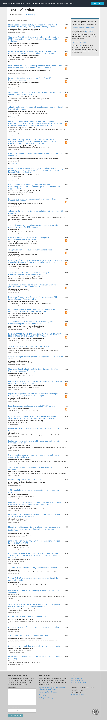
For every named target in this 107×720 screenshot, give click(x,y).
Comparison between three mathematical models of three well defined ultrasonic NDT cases (34, 93)
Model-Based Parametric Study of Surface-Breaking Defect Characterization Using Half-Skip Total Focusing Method (32, 26)
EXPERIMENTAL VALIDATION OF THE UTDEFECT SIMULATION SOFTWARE (33, 429)
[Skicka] (15, 715)
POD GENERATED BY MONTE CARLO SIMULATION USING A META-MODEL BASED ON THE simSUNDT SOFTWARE (35, 335)
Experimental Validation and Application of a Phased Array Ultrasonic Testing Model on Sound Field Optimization (32, 52)
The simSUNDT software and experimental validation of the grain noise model (33, 579)
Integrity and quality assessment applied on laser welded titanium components (32, 200)
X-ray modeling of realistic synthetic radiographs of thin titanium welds (35, 357)
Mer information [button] (69, 3)
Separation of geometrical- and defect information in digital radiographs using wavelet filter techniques (33, 394)
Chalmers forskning (77, 680)
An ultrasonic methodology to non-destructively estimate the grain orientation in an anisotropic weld (33, 286)
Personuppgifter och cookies (48, 692)
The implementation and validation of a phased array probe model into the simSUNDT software (33, 226)
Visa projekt (13, 61)
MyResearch (89, 32)
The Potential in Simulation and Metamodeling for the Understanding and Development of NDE (30, 273)
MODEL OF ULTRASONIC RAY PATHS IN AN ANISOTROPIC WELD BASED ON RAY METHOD (34, 542)
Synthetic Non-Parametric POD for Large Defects (28, 346)
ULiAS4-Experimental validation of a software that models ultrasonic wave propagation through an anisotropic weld (32, 417)
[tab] (16, 15)
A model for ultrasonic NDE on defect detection (28, 636)
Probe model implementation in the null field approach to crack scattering (35, 657)
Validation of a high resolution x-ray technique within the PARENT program (35, 212)
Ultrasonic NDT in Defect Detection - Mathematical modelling (34, 627)
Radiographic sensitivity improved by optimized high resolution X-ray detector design (34, 442)
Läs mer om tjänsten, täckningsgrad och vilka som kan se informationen (52, 688)
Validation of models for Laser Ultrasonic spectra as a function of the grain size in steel (35, 108)
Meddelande (12, 687)
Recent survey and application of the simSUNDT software (32, 406)
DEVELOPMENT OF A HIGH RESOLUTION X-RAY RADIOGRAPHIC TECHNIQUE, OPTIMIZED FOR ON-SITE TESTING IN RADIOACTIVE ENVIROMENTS (34, 555)
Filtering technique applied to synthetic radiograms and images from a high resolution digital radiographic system (35, 503)
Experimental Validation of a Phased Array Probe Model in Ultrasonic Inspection (32, 79)
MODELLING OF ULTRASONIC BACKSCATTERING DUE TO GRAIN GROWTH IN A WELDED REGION (34, 515)
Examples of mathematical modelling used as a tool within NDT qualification (34, 591)
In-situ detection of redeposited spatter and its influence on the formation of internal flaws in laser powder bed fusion (35, 67)
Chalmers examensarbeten (79, 682)
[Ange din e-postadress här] (22, 711)
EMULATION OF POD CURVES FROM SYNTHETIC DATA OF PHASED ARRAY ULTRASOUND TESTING (35, 382)
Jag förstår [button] (97, 3)
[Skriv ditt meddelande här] (22, 696)
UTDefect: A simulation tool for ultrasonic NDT (28, 617)
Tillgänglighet (43, 695)
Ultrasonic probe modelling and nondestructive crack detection (34, 646)
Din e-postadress (13, 708)
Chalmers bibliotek (76, 678)
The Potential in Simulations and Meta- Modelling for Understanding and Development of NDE (30, 322)
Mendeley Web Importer (79, 43)
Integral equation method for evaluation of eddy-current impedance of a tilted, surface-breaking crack (31, 310)
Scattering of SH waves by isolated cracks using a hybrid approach (31, 468)
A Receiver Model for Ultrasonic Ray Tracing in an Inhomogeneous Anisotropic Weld (28, 238)
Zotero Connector (77, 41)
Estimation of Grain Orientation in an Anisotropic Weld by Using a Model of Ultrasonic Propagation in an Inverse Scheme (35, 261)
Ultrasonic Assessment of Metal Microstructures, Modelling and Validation (35, 155)
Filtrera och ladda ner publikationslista (83, 27)
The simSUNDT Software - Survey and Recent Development (33, 567)
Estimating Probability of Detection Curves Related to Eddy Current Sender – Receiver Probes (33, 298)
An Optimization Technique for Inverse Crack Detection (31, 250)
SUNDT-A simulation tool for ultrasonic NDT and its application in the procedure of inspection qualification (34, 605)
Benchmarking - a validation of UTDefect (25, 479)
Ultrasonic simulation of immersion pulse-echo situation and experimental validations (33, 456)
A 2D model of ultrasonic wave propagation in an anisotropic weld (33, 491)
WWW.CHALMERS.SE (77, 694)
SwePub (79, 45)
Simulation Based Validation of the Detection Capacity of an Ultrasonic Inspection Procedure (33, 370)
